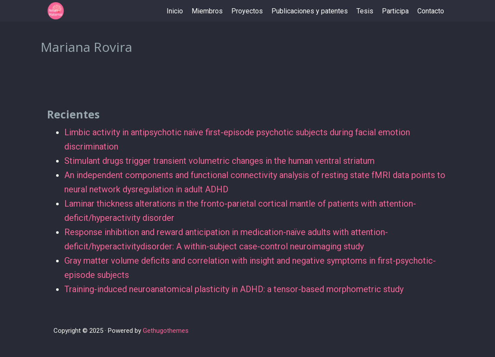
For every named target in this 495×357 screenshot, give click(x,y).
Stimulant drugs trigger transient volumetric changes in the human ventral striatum (219, 161)
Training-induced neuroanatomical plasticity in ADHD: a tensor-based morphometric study (234, 289)
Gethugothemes (166, 331)
